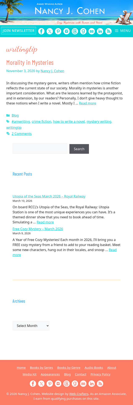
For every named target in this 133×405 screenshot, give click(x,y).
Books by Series (41, 367)
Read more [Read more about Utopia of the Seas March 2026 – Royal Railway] (45, 222)
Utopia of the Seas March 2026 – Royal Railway (49, 196)
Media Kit (30, 374)
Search (79, 149)
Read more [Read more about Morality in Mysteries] (87, 103)
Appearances (50, 374)
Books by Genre (68, 367)
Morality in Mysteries (29, 62)
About (111, 367)
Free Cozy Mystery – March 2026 (38, 229)
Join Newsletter (18, 30)
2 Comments (22, 133)
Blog (15, 115)
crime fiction (41, 121)
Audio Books (94, 367)
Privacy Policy (100, 374)
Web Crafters (78, 394)
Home (21, 367)
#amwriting (21, 121)
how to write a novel (69, 121)
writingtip (14, 127)
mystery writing (99, 121)
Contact (80, 374)
